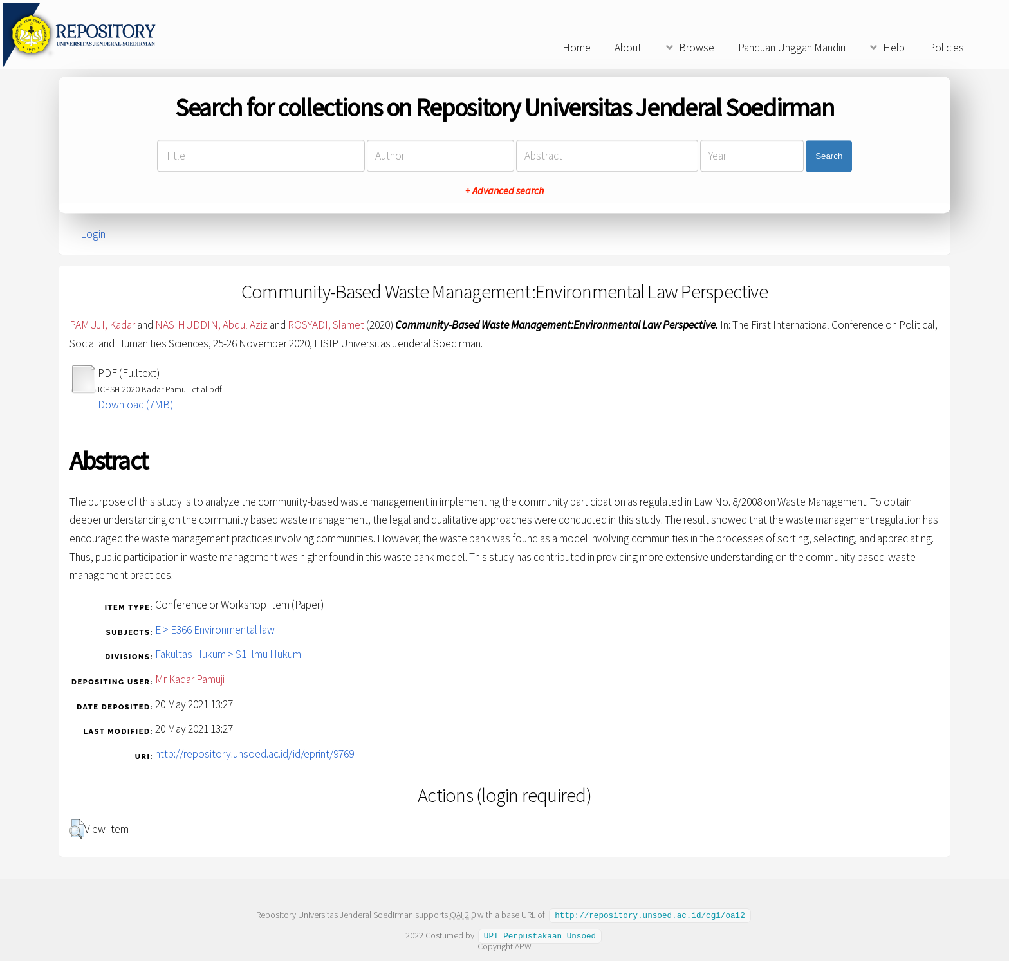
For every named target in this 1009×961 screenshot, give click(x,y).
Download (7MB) (135, 405)
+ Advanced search (504, 191)
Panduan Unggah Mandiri (792, 48)
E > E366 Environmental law (215, 630)
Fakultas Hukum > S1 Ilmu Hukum (228, 654)
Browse (696, 48)
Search (828, 156)
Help (894, 48)
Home (576, 48)
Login (93, 234)
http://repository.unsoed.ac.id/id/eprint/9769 (254, 754)
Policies (946, 48)
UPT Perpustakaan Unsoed (540, 934)
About (628, 48)
